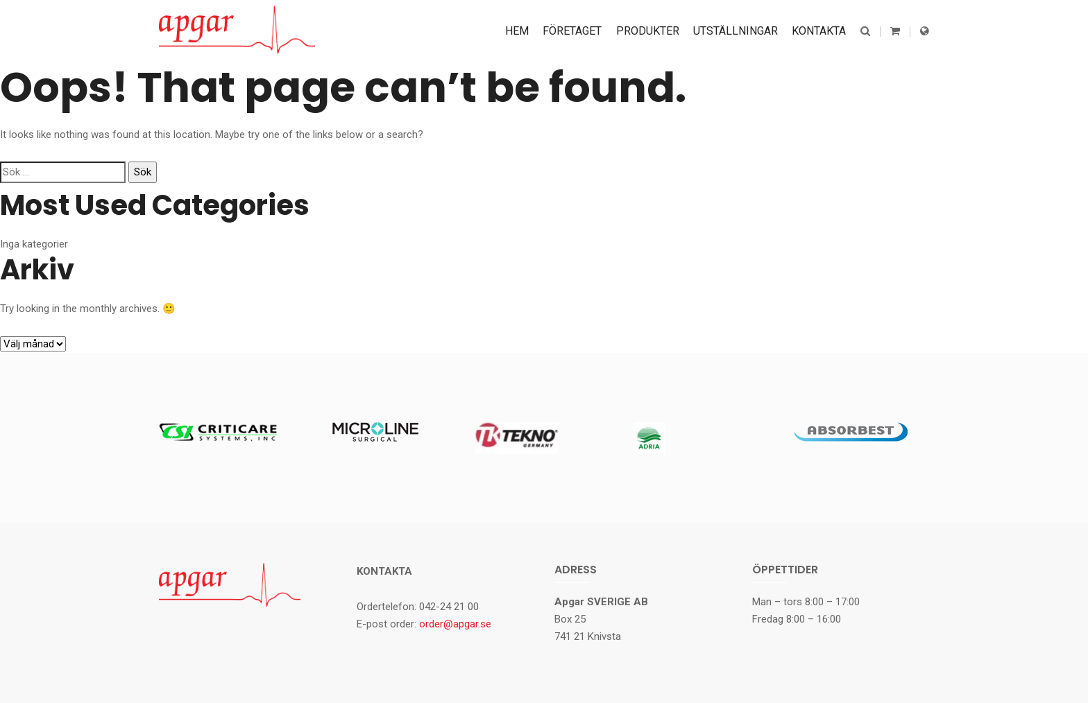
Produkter (647, 30)
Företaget (572, 30)
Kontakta (819, 30)
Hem (517, 30)
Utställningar (735, 30)
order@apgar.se (455, 624)
